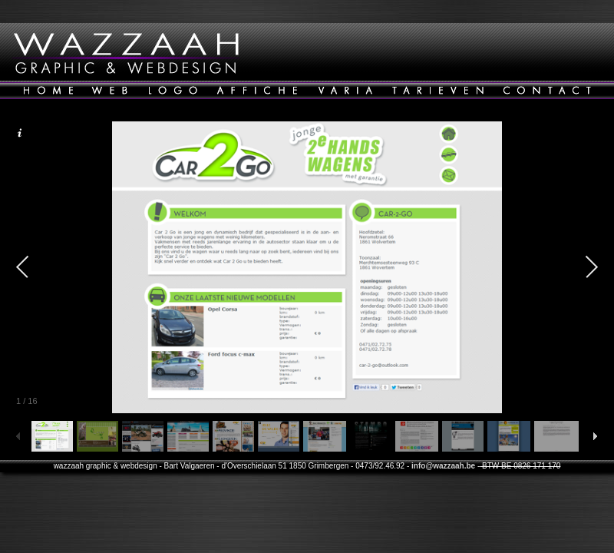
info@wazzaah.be (443, 466)
